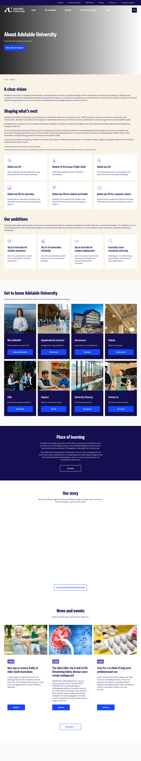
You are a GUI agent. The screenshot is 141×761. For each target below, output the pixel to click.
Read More (16, 707)
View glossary (87, 409)
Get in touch (120, 409)
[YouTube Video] (70, 542)
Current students (74, 3)
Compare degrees (129, 3)
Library (60, 3)
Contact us (113, 3)
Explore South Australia (20, 352)
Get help (53, 409)
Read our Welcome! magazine (14, 47)
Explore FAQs (20, 409)
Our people (87, 352)
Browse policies (121, 352)
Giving (101, 3)
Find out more (54, 352)
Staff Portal (89, 3)
